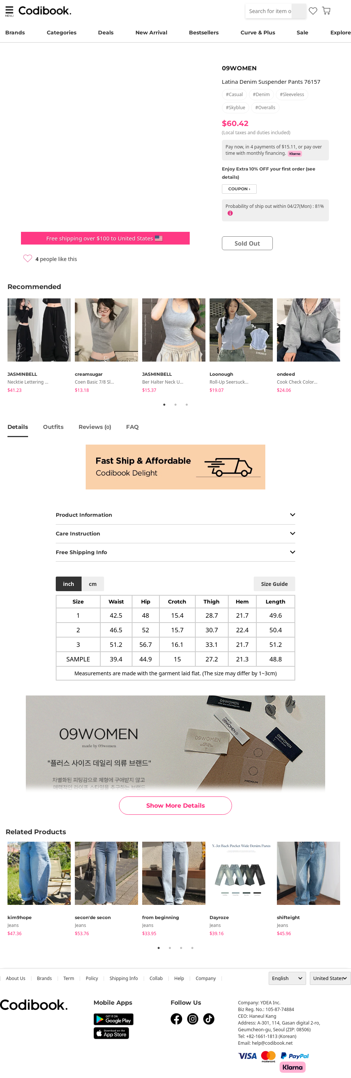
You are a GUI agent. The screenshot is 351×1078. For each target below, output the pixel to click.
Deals (105, 32)
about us (15, 978)
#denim (261, 94)
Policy (92, 978)
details (17, 426)
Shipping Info (124, 978)
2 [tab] (175, 404)
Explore (340, 32)
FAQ (132, 426)
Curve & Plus (258, 32)
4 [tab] (192, 948)
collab (156, 978)
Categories (61, 32)
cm (93, 583)
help (179, 978)
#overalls (265, 107)
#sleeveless (292, 94)
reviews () (95, 426)
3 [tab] (186, 404)
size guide (274, 583)
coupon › (239, 189)
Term (69, 978)
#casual (234, 94)
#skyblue (235, 107)
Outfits (53, 426)
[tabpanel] (41, 347)
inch (68, 583)
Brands (15, 32)
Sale (302, 32)
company (206, 978)
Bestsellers (204, 32)
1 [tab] (164, 404)
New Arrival (151, 32)
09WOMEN (239, 68)
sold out (247, 243)
